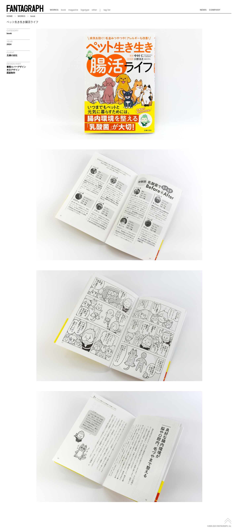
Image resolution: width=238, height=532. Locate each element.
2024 (9, 44)
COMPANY (214, 10)
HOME (10, 16)
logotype (85, 10)
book (63, 10)
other (94, 10)
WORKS (54, 10)
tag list (107, 10)
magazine (73, 10)
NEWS (203, 10)
